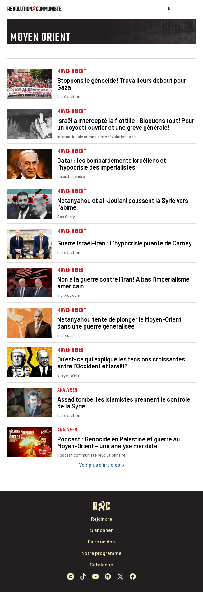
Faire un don (101, 541)
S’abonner (101, 530)
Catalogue (101, 564)
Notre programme (101, 553)
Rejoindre (101, 519)
